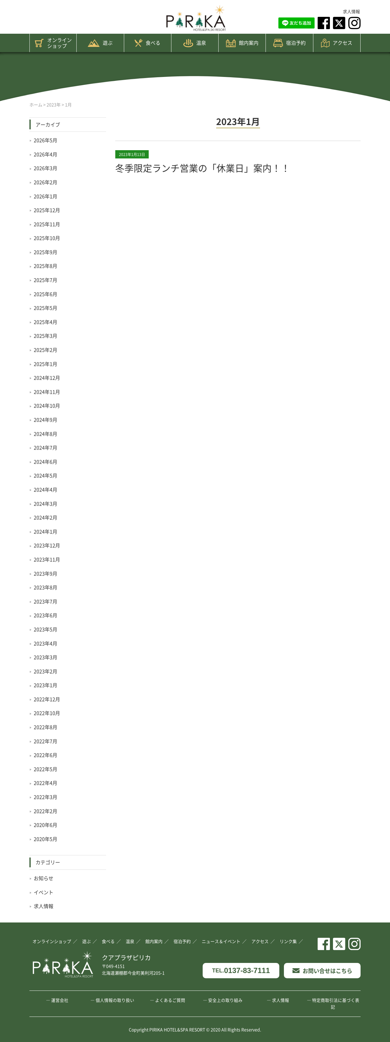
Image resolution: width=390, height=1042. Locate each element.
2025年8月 (45, 265)
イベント (43, 892)
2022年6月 (45, 755)
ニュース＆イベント (221, 941)
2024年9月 (45, 419)
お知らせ (43, 878)
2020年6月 (45, 824)
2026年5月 (45, 140)
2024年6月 (45, 461)
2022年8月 (45, 727)
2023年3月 (45, 657)
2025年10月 (47, 237)
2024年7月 (45, 447)
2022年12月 (47, 699)
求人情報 (351, 11)
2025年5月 (45, 307)
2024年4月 (45, 489)
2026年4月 (45, 154)
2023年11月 (47, 559)
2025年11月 (47, 224)
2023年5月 (45, 629)
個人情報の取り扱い (115, 1000)
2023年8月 (45, 587)
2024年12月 (47, 377)
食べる (147, 43)
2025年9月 (45, 252)
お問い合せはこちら (322, 971)
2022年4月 (45, 782)
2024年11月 (47, 391)
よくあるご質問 (170, 1000)
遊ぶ (100, 43)
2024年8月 (45, 433)
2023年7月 (45, 601)
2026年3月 (45, 168)
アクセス (336, 43)
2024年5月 (45, 475)
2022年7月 (45, 741)
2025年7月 (45, 279)
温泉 (194, 43)
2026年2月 (45, 182)
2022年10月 (47, 713)
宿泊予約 (289, 43)
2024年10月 (47, 405)
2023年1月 (45, 685)
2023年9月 (45, 573)
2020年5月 (45, 838)
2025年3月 (45, 335)
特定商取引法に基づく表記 (335, 1003)
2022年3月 (45, 797)
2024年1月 (45, 531)
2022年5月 (45, 769)
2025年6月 (45, 294)
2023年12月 (47, 545)
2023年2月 (45, 671)
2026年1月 (45, 196)
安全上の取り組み (225, 1000)
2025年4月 (45, 321)
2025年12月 (47, 210)
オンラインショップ (53, 42)
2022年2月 (45, 811)
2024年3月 (45, 503)
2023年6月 (45, 615)
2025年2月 (45, 349)
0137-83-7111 (241, 970)
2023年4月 (45, 643)
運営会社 (59, 1000)
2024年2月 (45, 517)
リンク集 (288, 941)
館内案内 (242, 43)
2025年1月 (45, 363)
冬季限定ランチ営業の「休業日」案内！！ (202, 167)
